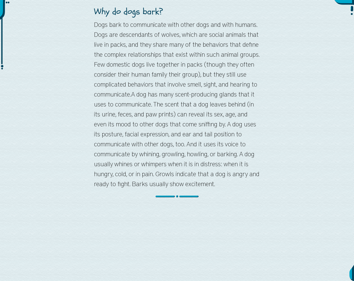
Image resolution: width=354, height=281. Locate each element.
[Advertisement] (177, 242)
